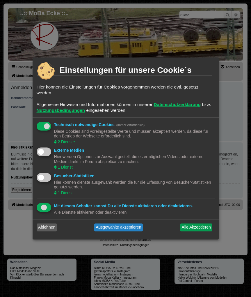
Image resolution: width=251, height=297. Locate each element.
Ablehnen (46, 227)
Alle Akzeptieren (196, 227)
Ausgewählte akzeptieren (118, 227)
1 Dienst (65, 167)
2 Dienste (66, 141)
